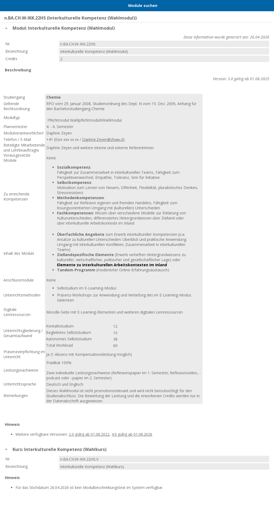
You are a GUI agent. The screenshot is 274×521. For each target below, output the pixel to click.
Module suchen (142, 5)
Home (18, 5)
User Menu (267, 5)
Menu (6, 5)
